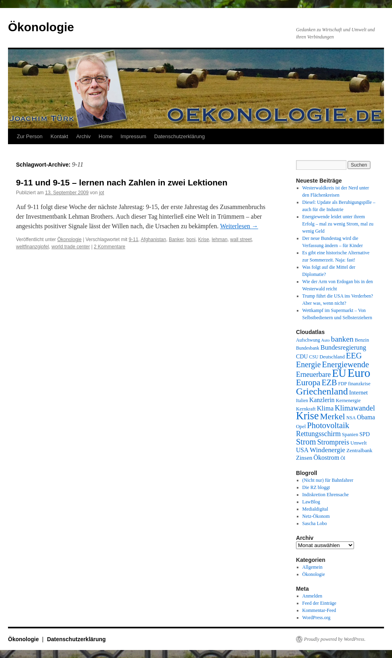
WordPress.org (316, 617)
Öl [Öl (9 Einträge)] (342, 458)
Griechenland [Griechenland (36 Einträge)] (322, 391)
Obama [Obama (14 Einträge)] (366, 417)
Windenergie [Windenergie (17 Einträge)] (327, 450)
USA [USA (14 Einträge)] (302, 450)
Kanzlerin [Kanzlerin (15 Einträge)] (321, 399)
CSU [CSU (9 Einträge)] (313, 357)
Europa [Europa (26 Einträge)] (308, 382)
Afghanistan (153, 239)
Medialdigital (315, 509)
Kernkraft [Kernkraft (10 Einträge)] (306, 409)
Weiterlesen (239, 226)
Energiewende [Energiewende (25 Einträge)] (345, 364)
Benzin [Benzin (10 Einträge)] (362, 340)
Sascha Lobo (314, 523)
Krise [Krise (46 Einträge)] (307, 416)
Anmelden (312, 596)
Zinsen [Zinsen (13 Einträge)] (304, 458)
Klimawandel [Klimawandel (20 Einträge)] (355, 408)
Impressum (133, 136)
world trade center (71, 247)
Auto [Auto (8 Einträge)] (325, 340)
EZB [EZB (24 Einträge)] (329, 382)
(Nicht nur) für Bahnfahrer (328, 480)
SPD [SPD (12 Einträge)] (364, 434)
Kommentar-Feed (319, 610)
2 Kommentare (110, 247)
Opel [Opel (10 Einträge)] (301, 426)
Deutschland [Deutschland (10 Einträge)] (332, 357)
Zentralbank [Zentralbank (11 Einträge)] (359, 450)
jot (101, 192)
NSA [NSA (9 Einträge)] (351, 418)
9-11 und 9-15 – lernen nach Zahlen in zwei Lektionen (122, 182)
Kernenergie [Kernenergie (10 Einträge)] (348, 400)
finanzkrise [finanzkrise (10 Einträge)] (359, 383)
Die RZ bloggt (316, 487)
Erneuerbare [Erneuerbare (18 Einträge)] (313, 374)
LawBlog (311, 502)
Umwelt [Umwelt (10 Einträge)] (358, 443)
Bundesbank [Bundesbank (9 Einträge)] (307, 348)
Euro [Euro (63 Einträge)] (359, 372)
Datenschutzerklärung (179, 136)
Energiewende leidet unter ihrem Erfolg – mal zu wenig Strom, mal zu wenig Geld (338, 224)
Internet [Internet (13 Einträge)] (358, 392)
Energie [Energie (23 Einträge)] (308, 364)
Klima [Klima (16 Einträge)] (325, 408)
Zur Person (29, 136)
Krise (203, 239)
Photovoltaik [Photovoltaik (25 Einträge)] (328, 425)
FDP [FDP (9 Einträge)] (342, 383)
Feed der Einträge (319, 603)
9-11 (133, 239)
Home (106, 136)
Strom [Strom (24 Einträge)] (306, 441)
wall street (241, 239)
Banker (176, 239)
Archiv (83, 136)
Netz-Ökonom (316, 516)
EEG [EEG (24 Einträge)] (354, 355)
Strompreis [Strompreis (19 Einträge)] (333, 442)
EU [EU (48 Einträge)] (339, 373)
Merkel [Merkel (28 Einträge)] (332, 416)
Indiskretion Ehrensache (325, 494)
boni (191, 239)
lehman (219, 239)
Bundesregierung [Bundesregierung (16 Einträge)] (343, 347)
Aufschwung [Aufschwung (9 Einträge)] (308, 340)
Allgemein (312, 567)
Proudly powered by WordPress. (335, 639)
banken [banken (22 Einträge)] (342, 339)
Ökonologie (41, 27)
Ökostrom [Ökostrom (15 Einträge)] (326, 457)
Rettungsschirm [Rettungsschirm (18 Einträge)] (318, 434)
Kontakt (59, 136)
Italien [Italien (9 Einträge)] (302, 400)
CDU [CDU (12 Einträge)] (302, 356)
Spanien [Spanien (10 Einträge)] (350, 434)
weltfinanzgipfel (32, 247)
